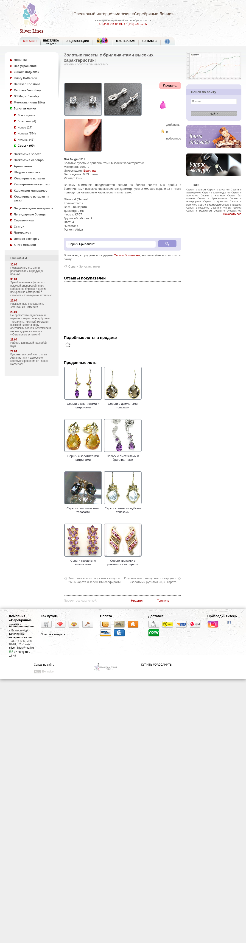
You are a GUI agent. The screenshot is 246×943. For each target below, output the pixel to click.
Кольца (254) (27, 133)
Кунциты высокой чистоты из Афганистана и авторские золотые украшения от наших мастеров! (29, 359)
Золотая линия (25, 108)
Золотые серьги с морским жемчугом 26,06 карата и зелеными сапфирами (94, 580)
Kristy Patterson (25, 78)
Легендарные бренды (30, 214)
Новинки (20, 59)
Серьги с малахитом (199, 210)
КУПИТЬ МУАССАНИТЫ (156, 664)
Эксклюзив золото (27, 154)
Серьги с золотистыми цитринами (83, 455)
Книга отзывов (25, 244)
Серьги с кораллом (197, 207)
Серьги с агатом (196, 189)
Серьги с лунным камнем (226, 207)
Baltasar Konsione (27, 84)
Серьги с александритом (216, 192)
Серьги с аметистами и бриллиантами (123, 455)
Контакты (149, 41)
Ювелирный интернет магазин (20, 635)
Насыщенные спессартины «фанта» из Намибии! (27, 305)
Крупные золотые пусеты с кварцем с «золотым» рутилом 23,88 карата (150, 580)
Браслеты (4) (27, 121)
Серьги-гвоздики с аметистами (83, 560)
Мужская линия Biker (29, 102)
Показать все (232, 214)
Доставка (155, 616)
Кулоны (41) (26, 139)
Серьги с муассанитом (227, 210)
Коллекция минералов (31, 190)
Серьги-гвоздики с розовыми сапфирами (123, 560)
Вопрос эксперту (26, 238)
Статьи (19, 226)
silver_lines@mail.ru (21, 647)
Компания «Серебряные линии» (20, 620)
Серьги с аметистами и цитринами (83, 403)
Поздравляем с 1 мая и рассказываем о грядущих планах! (26, 271)
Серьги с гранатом (215, 201)
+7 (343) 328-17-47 (135, 23)
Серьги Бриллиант (127, 255)
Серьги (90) (26, 145)
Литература (22, 232)
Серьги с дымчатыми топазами (123, 403)
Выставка (51, 42)
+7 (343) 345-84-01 (110, 23)
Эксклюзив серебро (29, 160)
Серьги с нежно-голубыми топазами (123, 508)
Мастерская (125, 41)
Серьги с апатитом (213, 195)
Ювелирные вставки (29, 178)
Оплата (106, 616)
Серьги (104, 64)
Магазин (69, 64)
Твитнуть (163, 600)
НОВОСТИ (18, 258)
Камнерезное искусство (32, 184)
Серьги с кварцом (231, 204)
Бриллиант (91, 170)
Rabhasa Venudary (27, 90)
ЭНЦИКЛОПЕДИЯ (77, 41)
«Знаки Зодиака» (26, 72)
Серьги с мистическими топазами (83, 508)
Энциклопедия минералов (33, 208)
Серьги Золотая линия (84, 266)
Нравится (137, 600)
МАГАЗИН (29, 41)
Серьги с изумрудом (209, 204)
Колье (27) (25, 127)
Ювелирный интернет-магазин (101, 14)
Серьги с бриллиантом (212, 198)
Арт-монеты (23, 166)
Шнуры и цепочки (27, 172)
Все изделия (26, 115)
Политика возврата (53, 634)
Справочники (24, 220)
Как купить (50, 616)
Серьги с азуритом (218, 189)
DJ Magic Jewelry (26, 96)
